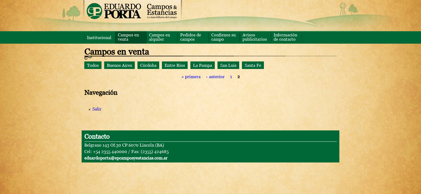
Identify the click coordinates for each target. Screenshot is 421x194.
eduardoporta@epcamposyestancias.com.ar (126, 157)
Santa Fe (253, 65)
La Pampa (202, 65)
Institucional (99, 37)
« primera (191, 76)
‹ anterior (215, 76)
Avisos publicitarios (254, 36)
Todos (93, 65)
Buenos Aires (119, 65)
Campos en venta (128, 36)
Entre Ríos (175, 65)
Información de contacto (285, 36)
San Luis (228, 65)
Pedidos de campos (190, 36)
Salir (96, 108)
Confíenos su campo (223, 36)
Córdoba (148, 65)
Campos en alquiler (159, 36)
